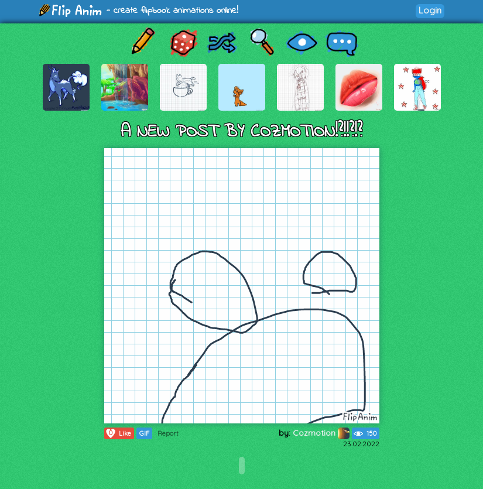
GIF (144, 433)
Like (118, 433)
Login (430, 10)
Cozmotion (321, 433)
